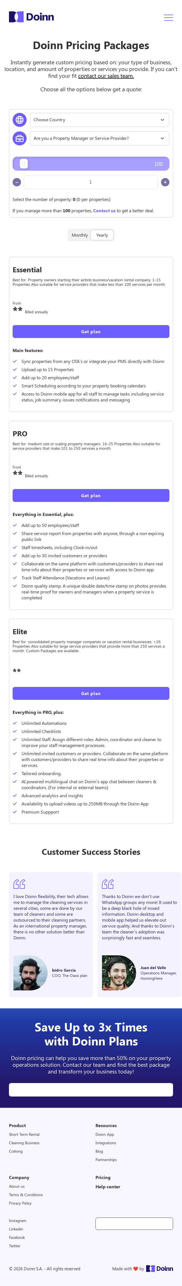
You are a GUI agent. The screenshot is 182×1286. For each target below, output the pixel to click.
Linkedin (16, 1229)
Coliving (16, 1151)
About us (17, 1186)
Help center (107, 1186)
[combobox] (99, 120)
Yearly (102, 235)
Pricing (103, 1177)
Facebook (17, 1237)
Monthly (80, 235)
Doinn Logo (31, 16)
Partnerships (106, 1159)
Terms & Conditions (26, 1194)
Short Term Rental (24, 1134)
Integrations (105, 1142)
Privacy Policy (20, 1203)
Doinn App (104, 1134)
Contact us (104, 210)
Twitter (14, 1245)
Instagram (17, 1220)
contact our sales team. (106, 75)
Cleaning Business (24, 1142)
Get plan (91, 331)
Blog (99, 1151)
